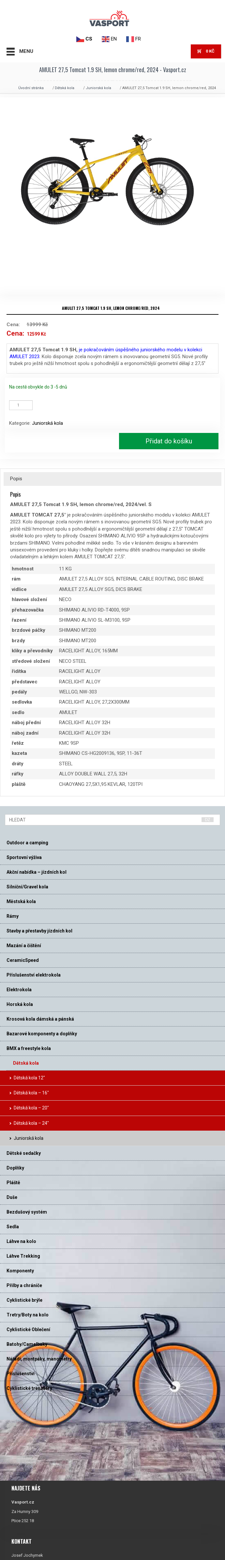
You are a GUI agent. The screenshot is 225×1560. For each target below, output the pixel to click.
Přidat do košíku (168, 441)
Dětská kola (64, 88)
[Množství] (21, 405)
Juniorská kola (98, 88)
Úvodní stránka (31, 88)
